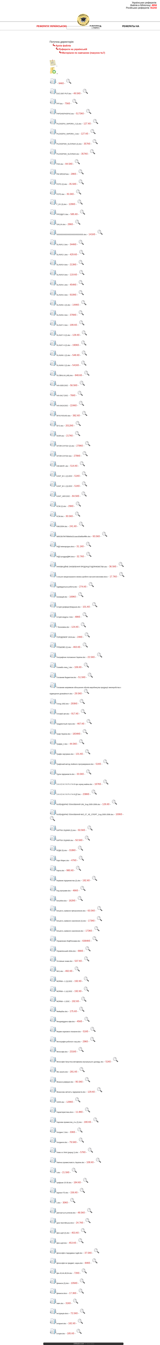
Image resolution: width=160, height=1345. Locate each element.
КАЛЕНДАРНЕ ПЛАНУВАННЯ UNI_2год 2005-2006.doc (75, 804)
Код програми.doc (60, 891)
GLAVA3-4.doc (59, 265)
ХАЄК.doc (57, 1102)
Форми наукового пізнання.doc (65, 1032)
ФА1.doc (56, 971)
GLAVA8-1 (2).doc (60, 355)
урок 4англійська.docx (62, 1223)
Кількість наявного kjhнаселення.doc (68, 911)
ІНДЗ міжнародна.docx (62, 547)
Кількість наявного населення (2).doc (68, 921)
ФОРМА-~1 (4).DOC (61, 991)
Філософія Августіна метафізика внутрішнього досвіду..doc (77, 1062)
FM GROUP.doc (59, 174)
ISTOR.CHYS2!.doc (61, 456)
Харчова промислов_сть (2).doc (66, 1122)
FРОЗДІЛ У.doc (59, 214)
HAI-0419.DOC (59, 406)
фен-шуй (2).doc (59, 1233)
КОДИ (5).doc (58, 850)
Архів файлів (63, 45)
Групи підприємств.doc (62, 774)
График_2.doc (59, 744)
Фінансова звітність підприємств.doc (68, 1092)
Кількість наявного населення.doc (66, 931)
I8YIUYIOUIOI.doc (60, 416)
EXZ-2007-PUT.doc (60, 94)
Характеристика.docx (61, 1112)
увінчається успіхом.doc (63, 1213)
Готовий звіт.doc (59, 714)
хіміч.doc (57, 1303)
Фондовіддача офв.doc (62, 1022)
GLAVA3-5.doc (59, 275)
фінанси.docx (58, 1293)
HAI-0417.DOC (59, 396)
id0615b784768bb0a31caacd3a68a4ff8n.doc (70, 537)
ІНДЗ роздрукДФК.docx (62, 557)
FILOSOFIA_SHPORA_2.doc (64, 134)
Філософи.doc (59, 1052)
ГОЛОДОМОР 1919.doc (62, 637)
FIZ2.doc (56, 164)
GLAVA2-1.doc (59, 255)
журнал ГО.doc (59, 1193)
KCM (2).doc (58, 506)
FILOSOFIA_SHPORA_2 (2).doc (66, 124)
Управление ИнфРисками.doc (65, 941)
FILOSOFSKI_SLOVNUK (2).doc (66, 144)
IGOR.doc (57, 436)
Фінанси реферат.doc (61, 1082)
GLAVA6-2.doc (59, 315)
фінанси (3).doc (59, 1283)
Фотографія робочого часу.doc (65, 1042)
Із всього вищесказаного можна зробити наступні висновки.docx (79, 577)
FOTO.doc (57, 194)
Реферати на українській (73, 49)
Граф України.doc (60, 734)
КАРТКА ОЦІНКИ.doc (61, 840)
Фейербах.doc (59, 1012)
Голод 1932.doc (59, 704)
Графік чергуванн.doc (62, 754)
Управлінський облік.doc (63, 951)
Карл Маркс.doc (59, 861)
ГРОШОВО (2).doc (60, 647)
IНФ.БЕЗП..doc (59, 466)
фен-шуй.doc (58, 1243)
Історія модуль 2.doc (61, 617)
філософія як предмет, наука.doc (66, 1263)
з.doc (55, 1203)
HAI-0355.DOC (59, 386)
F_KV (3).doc (58, 204)
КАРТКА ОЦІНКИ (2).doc (63, 830)
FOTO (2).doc (58, 184)
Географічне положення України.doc (68, 657)
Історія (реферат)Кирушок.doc (65, 607)
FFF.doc (56, 104)
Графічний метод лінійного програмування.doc (72, 764)
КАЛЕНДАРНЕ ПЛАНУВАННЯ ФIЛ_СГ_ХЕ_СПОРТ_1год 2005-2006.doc (82, 814)
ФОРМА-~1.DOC (60, 1001)
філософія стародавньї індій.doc (66, 1253)
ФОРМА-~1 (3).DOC (61, 981)
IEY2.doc (57, 426)
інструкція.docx (59, 1314)
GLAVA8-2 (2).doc (60, 365)
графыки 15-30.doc (61, 1183)
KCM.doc (57, 516)
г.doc (55, 1173)
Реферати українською (52, 26)
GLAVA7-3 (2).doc (60, 335)
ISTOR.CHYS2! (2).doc (62, 446)
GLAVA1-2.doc (59, 245)
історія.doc (57, 1334)
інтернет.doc (58, 1324)
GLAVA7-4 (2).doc (60, 345)
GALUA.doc (58, 224)
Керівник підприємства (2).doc (65, 881)
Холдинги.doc (58, 1142)
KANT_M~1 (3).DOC (61, 486)
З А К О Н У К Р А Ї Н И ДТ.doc (65, 794)
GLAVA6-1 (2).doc (60, 305)
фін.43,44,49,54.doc (61, 1273)
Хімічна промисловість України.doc (67, 1163)
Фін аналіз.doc (59, 1072)
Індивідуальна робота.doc (63, 587)
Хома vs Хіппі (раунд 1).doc (64, 1152)
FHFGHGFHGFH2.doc (62, 114)
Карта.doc (57, 871)
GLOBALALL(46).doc (61, 375)
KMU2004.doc (58, 526)
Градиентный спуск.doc (62, 724)
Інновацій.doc (58, 597)
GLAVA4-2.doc (59, 295)
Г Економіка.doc (59, 627)
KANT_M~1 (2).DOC (61, 476)
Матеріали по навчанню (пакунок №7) (83, 53)
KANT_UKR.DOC (60, 496)
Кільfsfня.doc (58, 901)
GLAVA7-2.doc (59, 325)
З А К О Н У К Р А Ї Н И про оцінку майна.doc (71, 784)
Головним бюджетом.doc (63, 677)
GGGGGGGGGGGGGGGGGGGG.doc (68, 235)
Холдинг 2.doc (59, 1132)
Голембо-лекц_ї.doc (61, 667)
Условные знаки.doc (61, 961)
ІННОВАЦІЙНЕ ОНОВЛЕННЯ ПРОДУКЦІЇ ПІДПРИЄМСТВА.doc (78, 567)
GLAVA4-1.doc (59, 285)
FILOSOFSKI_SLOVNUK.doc (64, 154)
